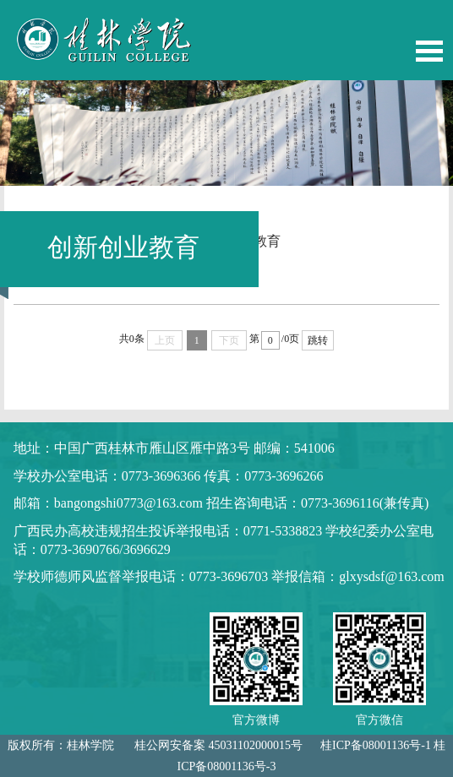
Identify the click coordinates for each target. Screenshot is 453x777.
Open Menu (429, 51)
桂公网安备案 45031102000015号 (218, 745)
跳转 (318, 340)
